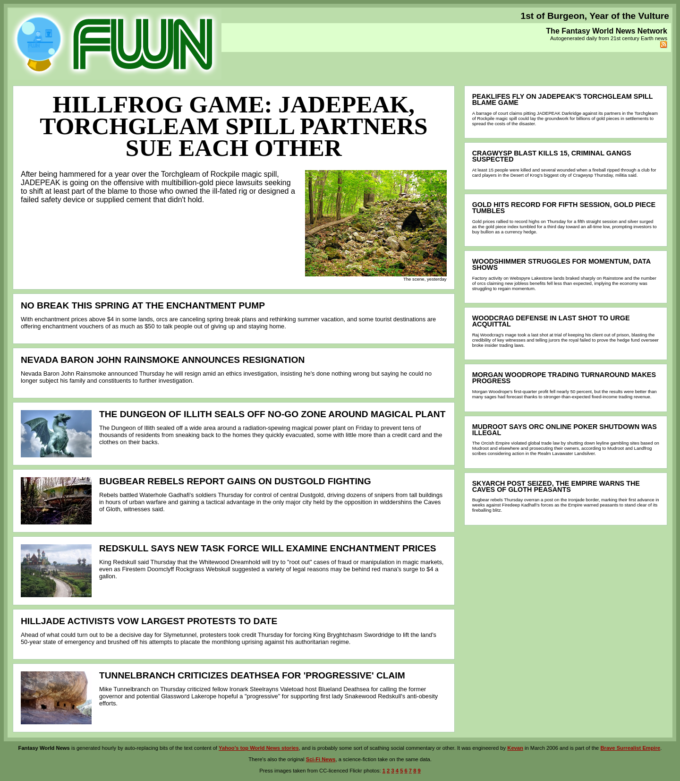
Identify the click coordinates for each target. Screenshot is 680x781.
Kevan (515, 748)
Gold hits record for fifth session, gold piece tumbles (564, 208)
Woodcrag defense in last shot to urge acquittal (551, 321)
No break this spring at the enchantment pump (143, 305)
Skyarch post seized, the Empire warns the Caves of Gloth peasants (556, 486)
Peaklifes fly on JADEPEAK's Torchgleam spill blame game (562, 99)
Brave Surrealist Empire (630, 748)
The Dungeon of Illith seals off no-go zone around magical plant (272, 414)
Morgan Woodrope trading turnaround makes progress (564, 378)
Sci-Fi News (321, 759)
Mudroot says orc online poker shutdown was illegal (564, 430)
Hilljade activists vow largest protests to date (149, 621)
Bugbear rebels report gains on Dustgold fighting (235, 481)
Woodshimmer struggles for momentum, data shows (561, 264)
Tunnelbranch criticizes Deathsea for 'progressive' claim (252, 675)
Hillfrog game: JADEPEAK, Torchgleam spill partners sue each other (233, 126)
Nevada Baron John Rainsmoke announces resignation (163, 360)
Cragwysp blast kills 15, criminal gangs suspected (551, 156)
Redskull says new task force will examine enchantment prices (267, 548)
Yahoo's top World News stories (259, 748)
